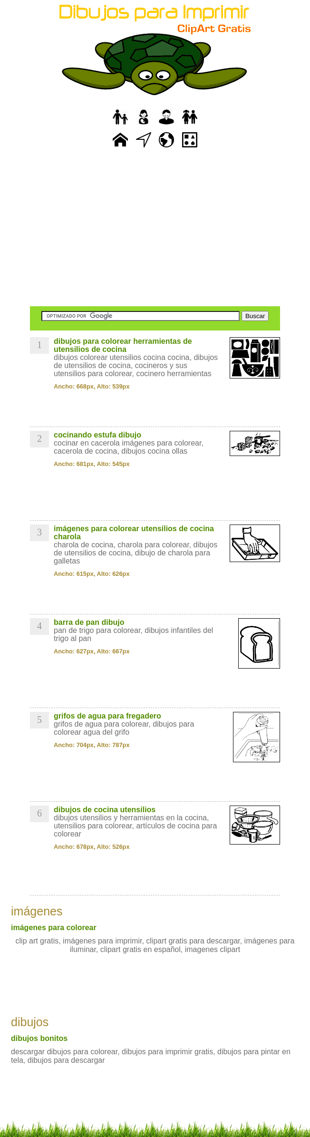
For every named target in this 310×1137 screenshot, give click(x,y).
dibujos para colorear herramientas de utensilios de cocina (123, 345)
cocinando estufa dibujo (97, 435)
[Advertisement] (155, 228)
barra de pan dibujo (89, 622)
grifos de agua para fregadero (107, 716)
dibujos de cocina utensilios (104, 810)
